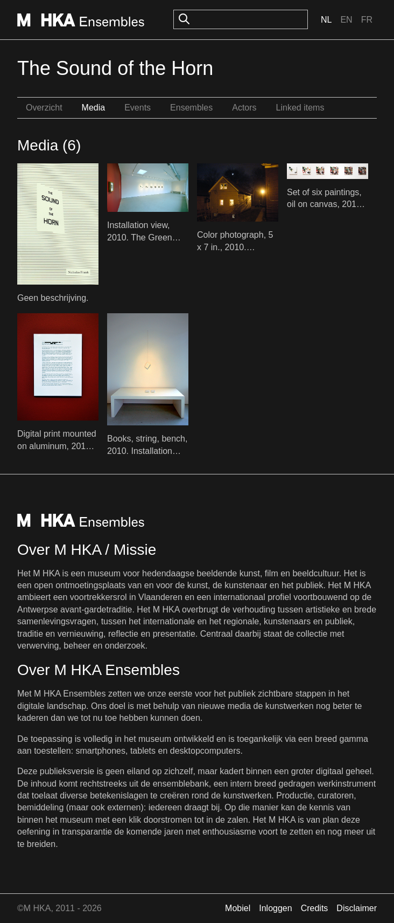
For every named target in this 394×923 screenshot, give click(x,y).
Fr (366, 19)
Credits (314, 908)
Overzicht (44, 107)
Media (93, 107)
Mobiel (237, 908)
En (346, 19)
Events (137, 107)
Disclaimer (356, 908)
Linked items (300, 107)
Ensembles (191, 107)
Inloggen (275, 908)
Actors (244, 107)
